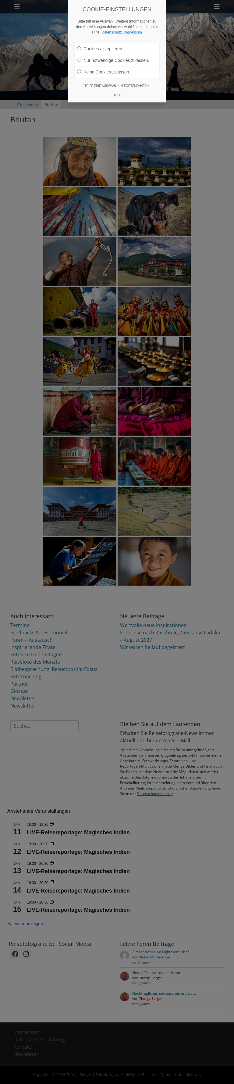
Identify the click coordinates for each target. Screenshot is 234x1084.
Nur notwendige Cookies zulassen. (113, 55)
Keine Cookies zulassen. (103, 67)
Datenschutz (111, 28)
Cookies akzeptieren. (100, 44)
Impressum (133, 28)
